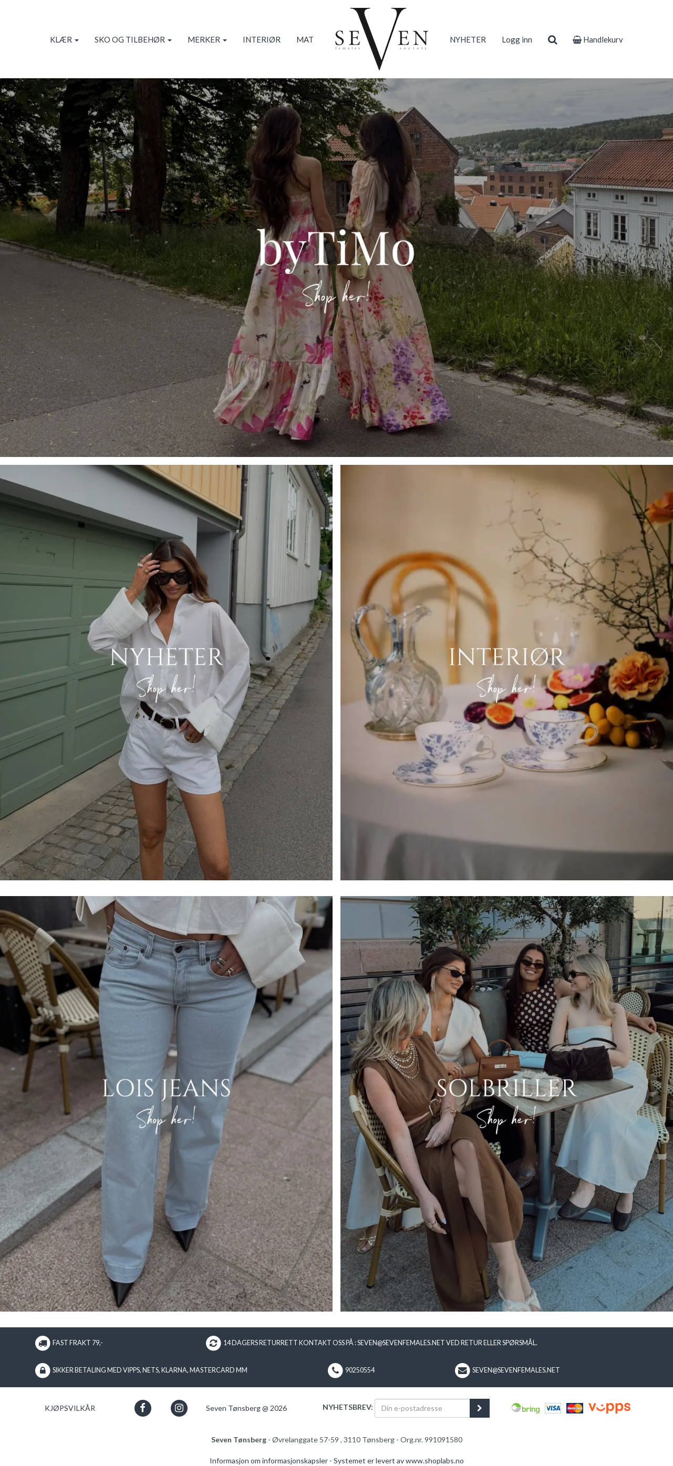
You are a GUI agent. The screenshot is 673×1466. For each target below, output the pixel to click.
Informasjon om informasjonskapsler (269, 1460)
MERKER (207, 39)
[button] (142, 1408)
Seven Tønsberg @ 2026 (246, 1407)
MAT (305, 39)
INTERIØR (262, 39)
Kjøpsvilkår (70, 1407)
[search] (552, 39)
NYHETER (468, 39)
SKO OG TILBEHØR (133, 39)
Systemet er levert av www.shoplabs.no (399, 1460)
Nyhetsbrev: (348, 1406)
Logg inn (517, 39)
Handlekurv (598, 39)
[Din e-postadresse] (422, 1408)
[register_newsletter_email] (480, 1408)
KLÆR (64, 39)
